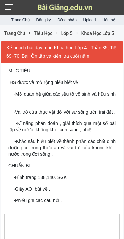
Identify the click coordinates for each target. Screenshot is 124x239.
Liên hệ (108, 20)
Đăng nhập (67, 20)
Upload (89, 20)
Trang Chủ (20, 20)
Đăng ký (43, 20)
